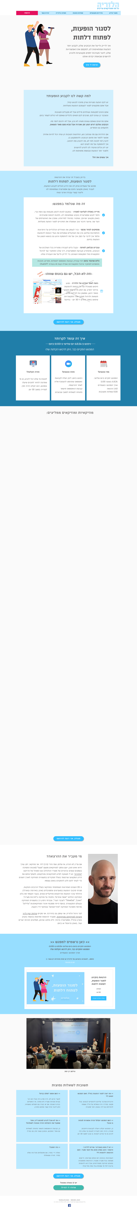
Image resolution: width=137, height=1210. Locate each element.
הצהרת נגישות (64, 1200)
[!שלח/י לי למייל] (68, 1187)
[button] (45, 13)
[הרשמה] (27, 13)
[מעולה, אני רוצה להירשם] (68, 322)
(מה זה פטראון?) (70, 962)
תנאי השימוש (75, 1200)
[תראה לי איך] (91, 65)
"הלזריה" (78, 874)
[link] (98, 981)
